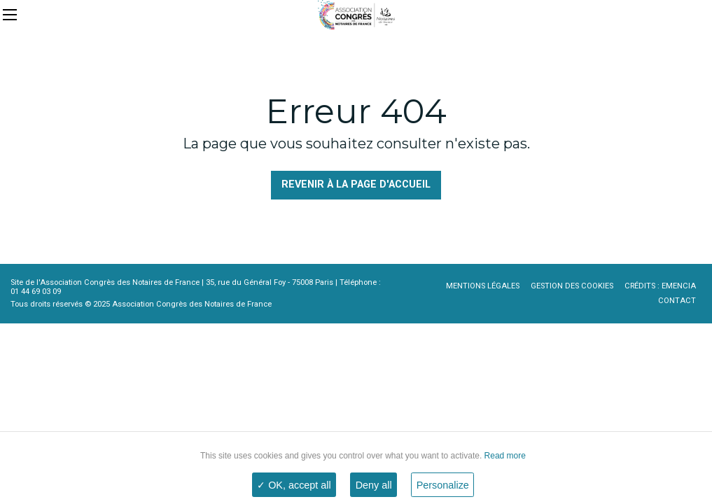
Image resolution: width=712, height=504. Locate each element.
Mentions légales (482, 285)
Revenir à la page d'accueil (356, 184)
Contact (677, 300)
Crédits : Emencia (660, 285)
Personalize (443, 485)
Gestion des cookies (572, 285)
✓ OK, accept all (294, 485)
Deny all (374, 485)
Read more (504, 456)
